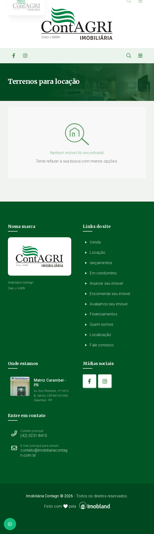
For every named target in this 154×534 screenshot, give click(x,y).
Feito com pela (77, 505)
